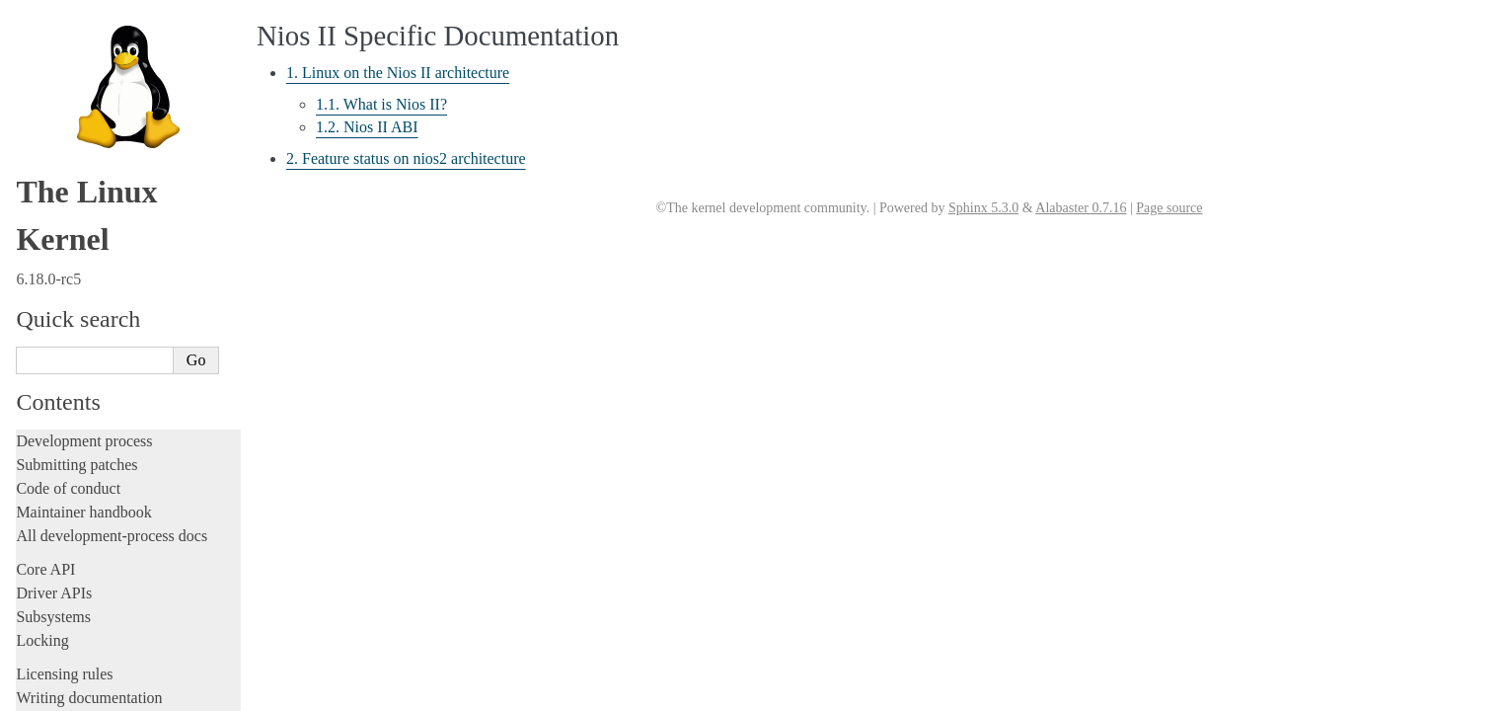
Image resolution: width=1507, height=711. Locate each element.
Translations (55, 692)
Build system (57, 86)
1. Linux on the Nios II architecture (133, 418)
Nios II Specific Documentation (123, 398)
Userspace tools (65, 133)
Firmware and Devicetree (96, 214)
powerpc (54, 500)
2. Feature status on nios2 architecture (139, 438)
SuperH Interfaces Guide (100, 563)
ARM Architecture (82, 291)
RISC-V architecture (88, 520)
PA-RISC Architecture (93, 478)
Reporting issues (68, 110)
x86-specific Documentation (109, 605)
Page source (1169, 207)
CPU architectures (78, 248)
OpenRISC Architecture (97, 457)
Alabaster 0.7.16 (1080, 207)
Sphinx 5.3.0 (983, 207)
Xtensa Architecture (86, 627)
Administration (64, 62)
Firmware (46, 191)
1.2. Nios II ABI (367, 126)
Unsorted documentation (94, 659)
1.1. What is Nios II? (381, 104)
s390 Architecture (79, 542)
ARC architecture (79, 270)
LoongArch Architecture (99, 334)
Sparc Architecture (82, 584)
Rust (30, 29)
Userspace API (63, 157)
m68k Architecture (82, 355)
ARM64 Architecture (89, 313)
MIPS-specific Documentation (115, 376)
